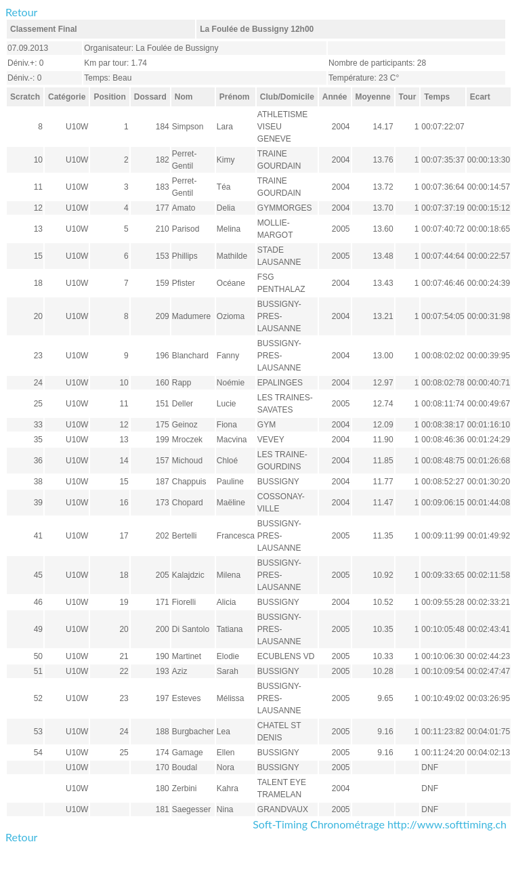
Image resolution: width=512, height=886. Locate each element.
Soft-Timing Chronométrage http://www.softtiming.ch (380, 824)
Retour (21, 11)
